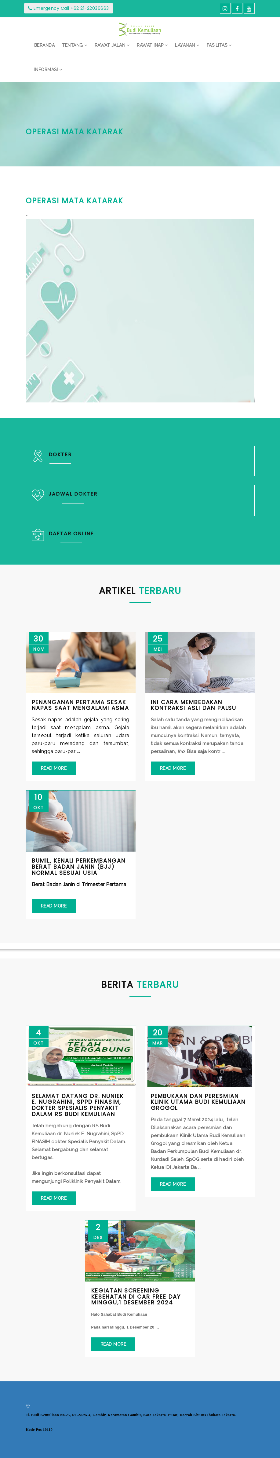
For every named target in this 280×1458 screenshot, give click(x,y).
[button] (74, 45)
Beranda (44, 45)
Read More (54, 768)
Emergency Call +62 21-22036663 (68, 8)
